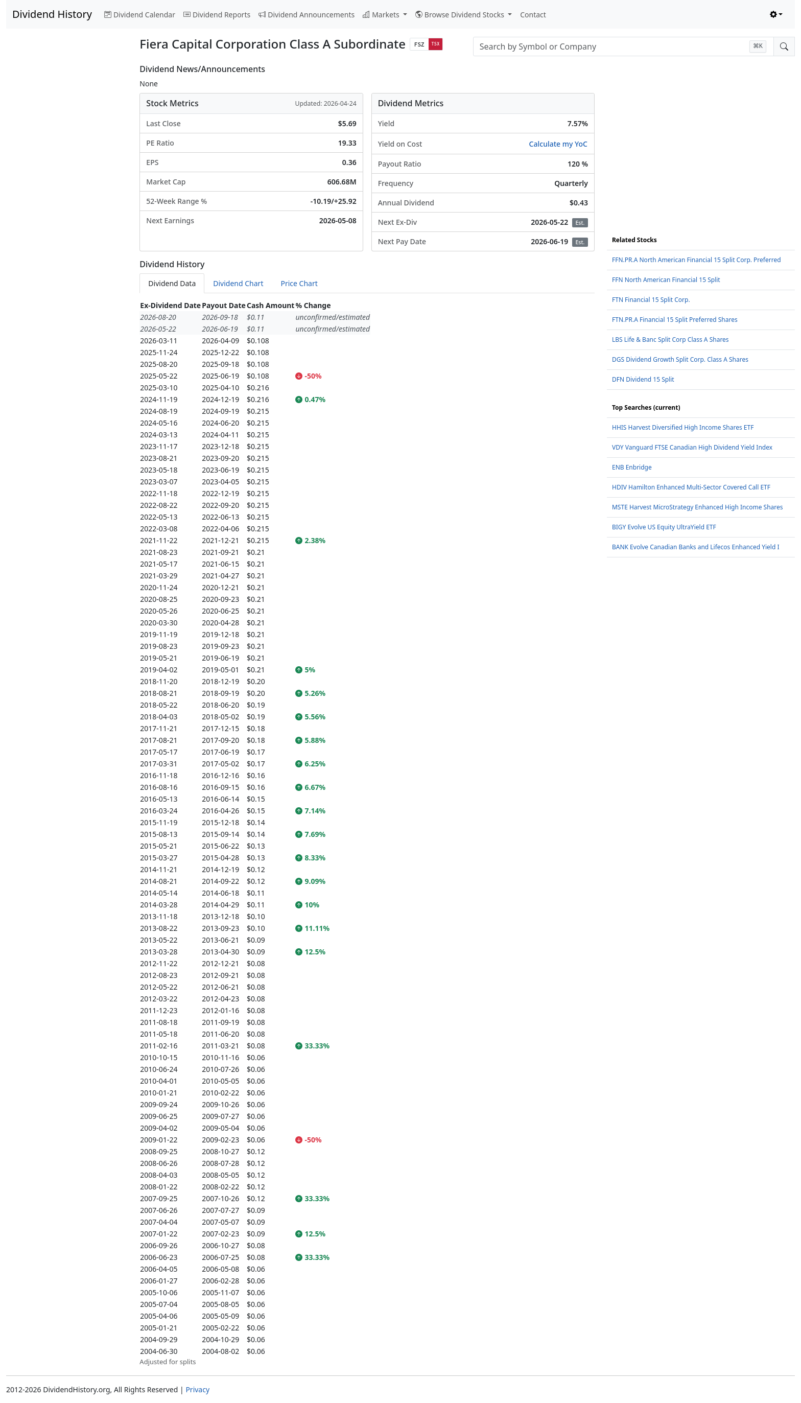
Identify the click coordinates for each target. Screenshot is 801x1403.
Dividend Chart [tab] (238, 283)
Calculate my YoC (558, 144)
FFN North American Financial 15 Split (666, 279)
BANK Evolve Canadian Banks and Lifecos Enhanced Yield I (696, 547)
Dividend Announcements (306, 14)
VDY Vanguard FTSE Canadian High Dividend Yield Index (692, 447)
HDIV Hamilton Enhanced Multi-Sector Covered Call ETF (691, 487)
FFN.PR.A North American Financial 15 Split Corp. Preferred (696, 259)
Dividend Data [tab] (172, 283)
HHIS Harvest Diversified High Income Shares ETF (682, 427)
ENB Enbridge (632, 467)
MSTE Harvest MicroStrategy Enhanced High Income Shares (697, 507)
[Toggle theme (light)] (776, 14)
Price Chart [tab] (298, 283)
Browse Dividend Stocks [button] (460, 14)
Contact (533, 14)
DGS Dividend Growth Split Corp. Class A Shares (680, 359)
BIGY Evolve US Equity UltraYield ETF (664, 527)
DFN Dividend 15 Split (643, 379)
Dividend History (52, 14)
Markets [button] (382, 14)
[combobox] (623, 46)
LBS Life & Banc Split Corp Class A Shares (670, 339)
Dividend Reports (216, 14)
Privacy (197, 1389)
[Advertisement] (66, 217)
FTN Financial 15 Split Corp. (651, 299)
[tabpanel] (367, 833)
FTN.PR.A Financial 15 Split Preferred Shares (675, 319)
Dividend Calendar (139, 14)
